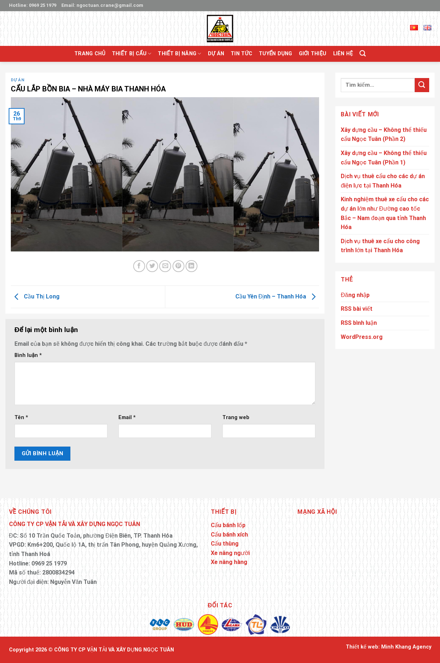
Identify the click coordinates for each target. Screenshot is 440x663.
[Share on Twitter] (152, 266)
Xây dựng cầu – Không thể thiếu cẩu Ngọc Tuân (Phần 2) (384, 134)
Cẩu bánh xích (229, 534)
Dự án (216, 54)
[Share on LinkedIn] (191, 266)
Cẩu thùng (225, 543)
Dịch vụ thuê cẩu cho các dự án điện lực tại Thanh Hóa (383, 181)
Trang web (235, 417)
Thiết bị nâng (179, 53)
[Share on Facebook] (139, 266)
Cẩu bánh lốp (228, 525)
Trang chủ (89, 54)
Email (127, 417)
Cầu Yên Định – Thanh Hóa (277, 296)
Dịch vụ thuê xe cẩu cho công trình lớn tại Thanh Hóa (380, 246)
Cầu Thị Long (35, 296)
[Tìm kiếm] (363, 53)
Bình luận (28, 355)
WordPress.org (362, 336)
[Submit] (422, 85)
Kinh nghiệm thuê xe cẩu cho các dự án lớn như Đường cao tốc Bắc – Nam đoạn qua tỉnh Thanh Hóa (385, 213)
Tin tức (241, 54)
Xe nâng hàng (229, 562)
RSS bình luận (359, 322)
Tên (21, 417)
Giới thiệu (313, 54)
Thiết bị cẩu (131, 53)
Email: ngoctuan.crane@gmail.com (102, 5)
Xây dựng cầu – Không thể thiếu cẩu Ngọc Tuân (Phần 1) (384, 158)
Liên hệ (343, 54)
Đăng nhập (355, 295)
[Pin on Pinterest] (178, 266)
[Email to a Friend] (165, 266)
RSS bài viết (357, 308)
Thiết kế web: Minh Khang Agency (388, 647)
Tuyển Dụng (275, 54)
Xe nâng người (230, 553)
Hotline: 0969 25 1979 (32, 5)
